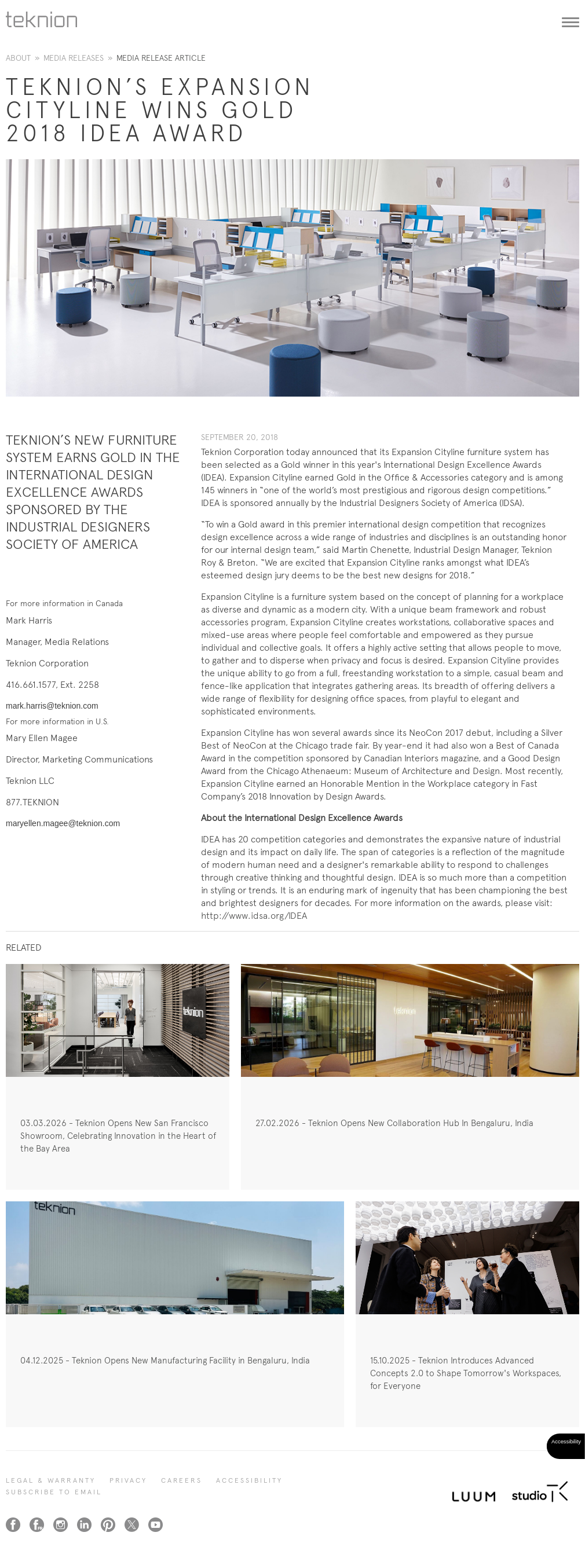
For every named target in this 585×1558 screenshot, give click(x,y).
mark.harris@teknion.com (52, 705)
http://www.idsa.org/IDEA (254, 915)
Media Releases (73, 58)
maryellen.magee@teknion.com (63, 823)
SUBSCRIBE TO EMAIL (54, 1492)
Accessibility (249, 1480)
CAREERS (181, 1480)
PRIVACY (128, 1480)
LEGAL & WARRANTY (51, 1480)
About (18, 58)
